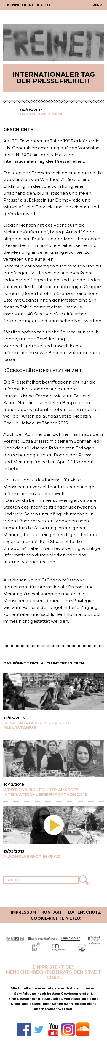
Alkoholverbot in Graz (31, 856)
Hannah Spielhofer (41, 114)
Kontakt (51, 912)
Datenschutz (84, 912)
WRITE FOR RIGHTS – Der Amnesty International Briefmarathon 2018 (45, 792)
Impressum (23, 912)
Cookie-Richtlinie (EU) (56, 918)
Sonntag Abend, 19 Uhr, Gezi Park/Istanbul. (36, 725)
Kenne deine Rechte (29, 5)
